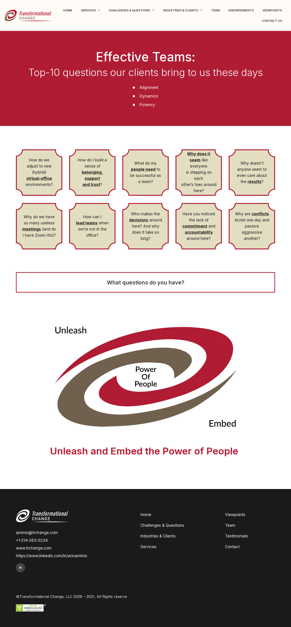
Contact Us (272, 21)
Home (67, 10)
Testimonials (236, 536)
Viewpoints (272, 10)
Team (215, 10)
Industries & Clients (182, 10)
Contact (232, 546)
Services (90, 10)
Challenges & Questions (131, 10)
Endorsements (241, 10)
